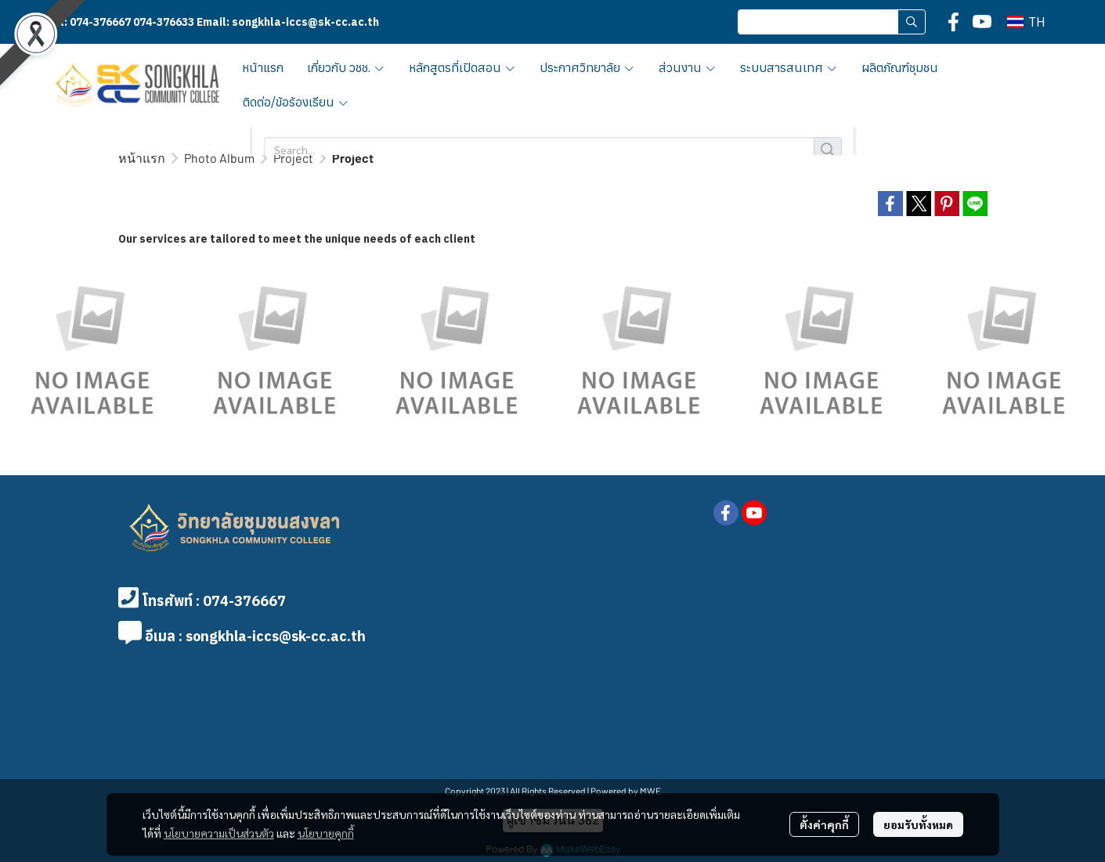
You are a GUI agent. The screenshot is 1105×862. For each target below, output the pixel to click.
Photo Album (219, 157)
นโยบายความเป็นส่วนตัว (219, 833)
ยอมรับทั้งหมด (918, 824)
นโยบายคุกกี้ (326, 833)
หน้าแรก (141, 157)
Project (293, 157)
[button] (832, 21)
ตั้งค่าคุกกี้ (824, 824)
